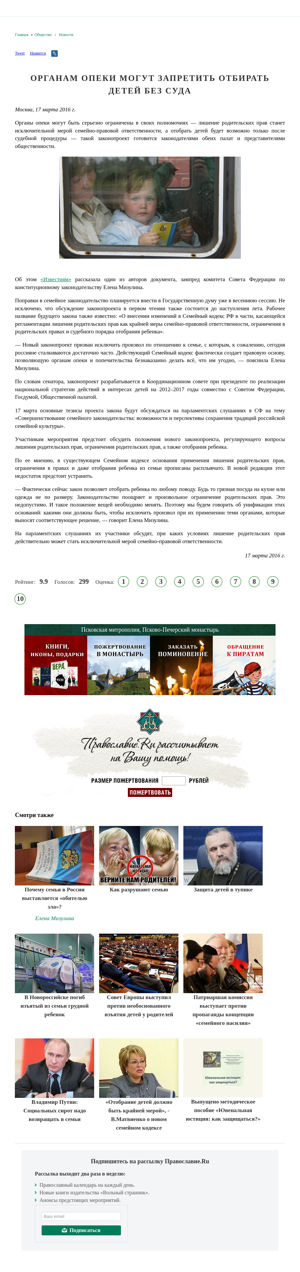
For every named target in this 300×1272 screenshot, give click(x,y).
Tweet (19, 53)
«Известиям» (56, 279)
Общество (43, 34)
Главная (21, 34)
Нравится (38, 53)
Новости (66, 34)
